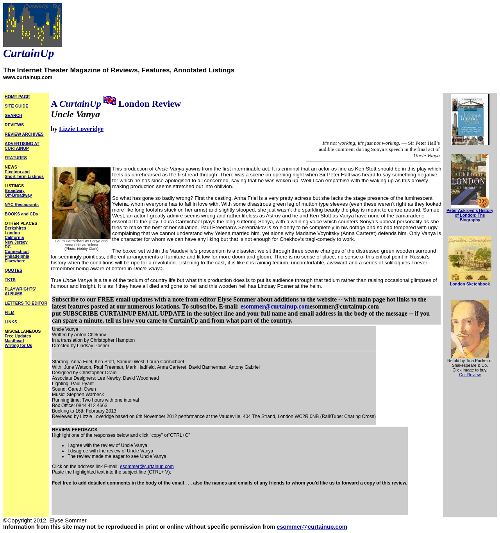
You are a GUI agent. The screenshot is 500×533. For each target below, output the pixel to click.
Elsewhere (15, 260)
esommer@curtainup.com (275, 306)
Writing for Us (18, 345)
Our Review (470, 374)
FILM (9, 312)
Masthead (14, 340)
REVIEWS (14, 124)
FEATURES (16, 157)
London (12, 232)
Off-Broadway (18, 195)
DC (8, 246)
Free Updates (18, 336)
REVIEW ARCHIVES (24, 134)
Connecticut (17, 251)
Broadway (15, 190)
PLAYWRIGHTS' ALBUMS (20, 291)
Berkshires (15, 228)
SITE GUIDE (16, 106)
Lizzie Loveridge (81, 129)
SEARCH (13, 115)
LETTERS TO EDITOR (26, 303)
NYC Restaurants (22, 204)
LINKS (11, 321)
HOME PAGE (17, 96)
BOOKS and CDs (21, 214)
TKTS (10, 279)
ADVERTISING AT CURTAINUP (22, 146)
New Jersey (16, 242)
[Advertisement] (143, 503)
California (14, 237)
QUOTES (13, 270)
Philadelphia (17, 256)
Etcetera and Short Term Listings (24, 174)
